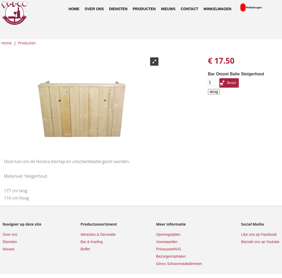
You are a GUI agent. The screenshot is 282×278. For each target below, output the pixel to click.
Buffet (85, 249)
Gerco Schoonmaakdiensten (179, 264)
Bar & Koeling (91, 242)
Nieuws (168, 9)
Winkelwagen (217, 9)
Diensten (118, 9)
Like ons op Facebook (259, 234)
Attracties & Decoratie (98, 234)
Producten (144, 9)
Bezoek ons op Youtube (260, 242)
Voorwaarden (167, 242)
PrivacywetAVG (168, 249)
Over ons (94, 9)
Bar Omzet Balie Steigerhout (236, 74)
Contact (189, 9)
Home (73, 9)
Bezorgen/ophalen (171, 256)
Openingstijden (168, 234)
